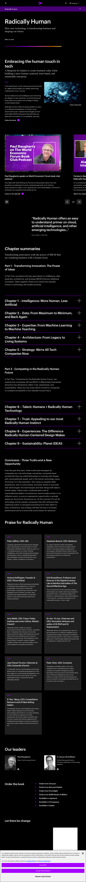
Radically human (11, 9)
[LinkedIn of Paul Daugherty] (18, 769)
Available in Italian (47, 805)
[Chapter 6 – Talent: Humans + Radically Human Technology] (79, 407)
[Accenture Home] (40, 3)
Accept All (43, 865)
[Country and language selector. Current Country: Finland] (74, 3)
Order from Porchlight (48, 790)
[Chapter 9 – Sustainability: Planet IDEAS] (79, 443)
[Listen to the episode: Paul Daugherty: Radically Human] (14, 193)
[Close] (83, 853)
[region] (43, 866)
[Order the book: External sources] (12, 120)
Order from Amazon (47, 783)
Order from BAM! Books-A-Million (53, 794)
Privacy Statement (44, 861)
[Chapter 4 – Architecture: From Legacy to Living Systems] (79, 337)
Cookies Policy (31, 861)
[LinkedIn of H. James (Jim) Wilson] (57, 769)
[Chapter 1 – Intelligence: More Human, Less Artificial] (79, 301)
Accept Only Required (43, 870)
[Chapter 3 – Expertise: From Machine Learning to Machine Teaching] (79, 325)
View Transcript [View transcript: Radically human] (75, 104)
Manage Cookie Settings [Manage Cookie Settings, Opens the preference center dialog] (43, 876)
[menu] (5, 3)
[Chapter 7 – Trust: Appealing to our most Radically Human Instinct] (79, 419)
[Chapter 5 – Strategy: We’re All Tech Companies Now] (79, 350)
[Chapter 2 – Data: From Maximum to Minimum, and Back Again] (79, 313)
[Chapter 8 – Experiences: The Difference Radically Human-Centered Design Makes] (79, 431)
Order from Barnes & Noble (50, 787)
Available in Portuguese (49, 801)
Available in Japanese (48, 798)
